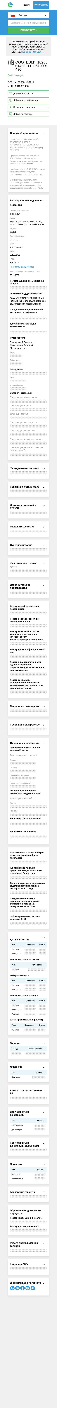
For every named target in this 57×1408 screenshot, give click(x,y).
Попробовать (41, 5)
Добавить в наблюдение (26, 100)
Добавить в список (23, 93)
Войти (27, 5)
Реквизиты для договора (22, 267)
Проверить (28, 30)
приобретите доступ (33, 51)
